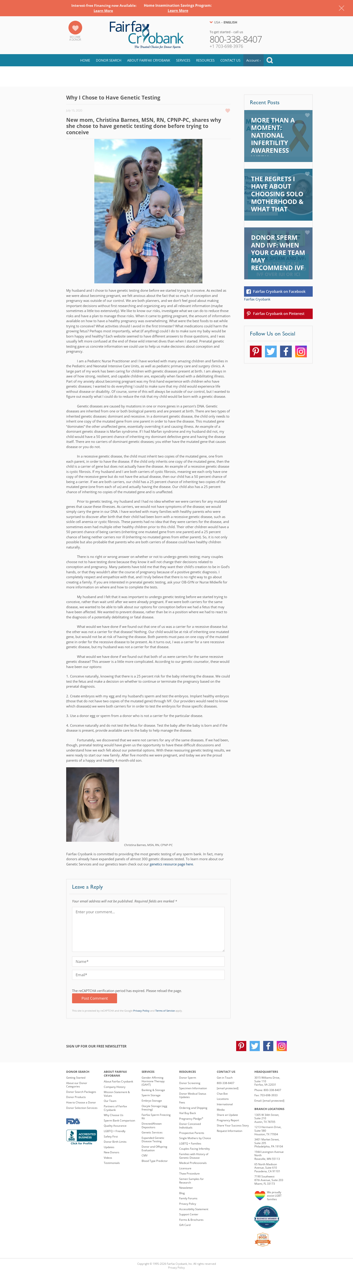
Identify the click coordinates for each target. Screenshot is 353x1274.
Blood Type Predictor (155, 1161)
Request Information (229, 1131)
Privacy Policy (141, 1010)
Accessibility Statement (193, 1209)
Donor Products (76, 1097)
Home (85, 60)
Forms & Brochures (191, 1220)
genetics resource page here (171, 864)
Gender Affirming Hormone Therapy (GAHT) (153, 1081)
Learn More (103, 10)
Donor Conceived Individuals (190, 1125)
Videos (108, 1158)
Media (221, 1110)
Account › (253, 60)
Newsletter (186, 1188)
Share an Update (227, 1115)
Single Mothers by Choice (195, 1138)
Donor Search (108, 60)
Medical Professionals (193, 1163)
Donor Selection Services (81, 1108)
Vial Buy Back (187, 1113)
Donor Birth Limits (115, 1142)
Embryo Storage (152, 1101)
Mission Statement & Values (117, 1094)
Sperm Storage (151, 1095)
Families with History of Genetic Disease (193, 1156)
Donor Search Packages (81, 1092)
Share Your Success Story (233, 1125)
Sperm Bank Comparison (119, 1120)
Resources (205, 60)
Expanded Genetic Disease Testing (153, 1139)
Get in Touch (225, 1078)
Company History (114, 1087)
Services (183, 60)
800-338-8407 (225, 1083)
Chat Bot (222, 1094)
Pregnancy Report (228, 1120)
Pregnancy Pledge (191, 1119)
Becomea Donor (75, 38)
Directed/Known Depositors (152, 1125)
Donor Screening (189, 1083)
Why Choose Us (113, 1115)
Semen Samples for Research (191, 1180)
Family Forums (188, 1198)
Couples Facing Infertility (194, 1149)
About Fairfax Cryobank (148, 60)
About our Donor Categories (76, 1085)
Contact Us (230, 60)
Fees (182, 1102)
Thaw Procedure (189, 1173)
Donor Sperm (187, 1078)
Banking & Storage (153, 1090)
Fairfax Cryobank (257, 299)
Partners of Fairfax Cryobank (115, 1108)
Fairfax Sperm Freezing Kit (156, 1116)
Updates (109, 1147)
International (225, 1104)
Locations (223, 1099)
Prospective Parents (191, 1133)
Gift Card (184, 1225)
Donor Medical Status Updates (192, 1095)
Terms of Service (165, 1010)
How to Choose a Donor (81, 1102)
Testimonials (112, 1163)
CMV (144, 1155)
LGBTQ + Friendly (114, 1131)
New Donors (111, 1152)
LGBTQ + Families (190, 1143)
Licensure (185, 1168)
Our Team (110, 1101)
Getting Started (75, 1078)
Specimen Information (193, 1088)
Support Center (188, 1214)
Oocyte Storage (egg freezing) (154, 1108)
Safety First (111, 1136)
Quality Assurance (115, 1126)
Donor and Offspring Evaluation (154, 1148)
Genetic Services (152, 1132)
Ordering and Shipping (193, 1108)
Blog (76, 76)
